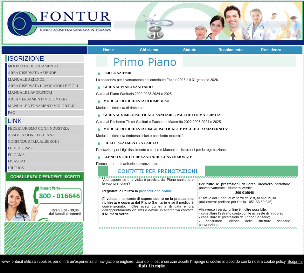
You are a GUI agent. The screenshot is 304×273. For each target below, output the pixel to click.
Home (108, 50)
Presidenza (271, 50)
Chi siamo (149, 50)
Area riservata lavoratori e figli (43, 86)
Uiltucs (16, 168)
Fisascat (17, 161)
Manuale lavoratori (30, 92)
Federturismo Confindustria (38, 128)
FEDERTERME (20, 148)
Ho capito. (157, 266)
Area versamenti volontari (37, 99)
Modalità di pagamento (33, 66)
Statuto (189, 50)
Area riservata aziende (32, 73)
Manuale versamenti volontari (42, 106)
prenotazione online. (156, 191)
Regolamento (230, 50)
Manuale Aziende (26, 79)
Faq (11, 112)
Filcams (16, 155)
